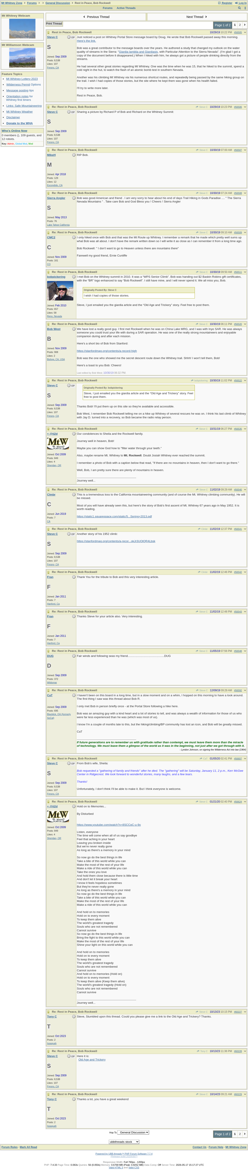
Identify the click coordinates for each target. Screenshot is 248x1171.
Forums (32, 3)
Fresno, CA (53, 67)
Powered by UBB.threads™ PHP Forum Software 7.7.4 (123, 1153)
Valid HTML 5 (116, 1167)
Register (225, 3)
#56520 (238, 324)
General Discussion (58, 3)
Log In (241, 3)
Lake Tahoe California (58, 224)
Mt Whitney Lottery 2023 (22, 78)
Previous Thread (95, 17)
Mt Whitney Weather (19, 111)
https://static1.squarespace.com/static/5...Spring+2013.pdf (114, 516)
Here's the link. (86, 40)
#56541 (238, 529)
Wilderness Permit (18, 84)
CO (49, 264)
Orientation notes (17, 96)
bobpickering (199, 380)
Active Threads (126, 8)
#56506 (238, 107)
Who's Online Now (14, 130)
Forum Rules (10, 1147)
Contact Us (199, 1147)
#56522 (238, 380)
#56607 (238, 758)
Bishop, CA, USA (56, 359)
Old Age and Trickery (92, 1059)
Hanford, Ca (53, 603)
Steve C (202, 107)
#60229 (238, 1094)
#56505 (238, 32)
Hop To (113, 1132)
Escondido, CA (55, 185)
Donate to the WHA (19, 123)
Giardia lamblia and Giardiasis (138, 51)
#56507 (238, 150)
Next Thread (197, 17)
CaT (204, 758)
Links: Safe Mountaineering (24, 105)
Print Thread (54, 23)
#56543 (238, 611)
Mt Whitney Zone (11, 3)
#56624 (238, 801)
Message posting (17, 90)
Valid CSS (133, 1167)
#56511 (238, 272)
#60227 (238, 1011)
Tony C (202, 1051)
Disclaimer (13, 117)
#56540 (238, 489)
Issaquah (51, 1043)
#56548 (238, 651)
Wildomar (52, 682)
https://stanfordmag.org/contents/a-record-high (107, 351)
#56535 (238, 429)
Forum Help (216, 1147)
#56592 (238, 690)
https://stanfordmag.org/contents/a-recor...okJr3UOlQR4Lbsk (116, 541)
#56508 (238, 193)
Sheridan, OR (54, 465)
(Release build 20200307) (124, 1156)
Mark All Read (28, 1147)
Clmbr (203, 529)
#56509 (238, 232)
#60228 (238, 1051)
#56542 (238, 572)
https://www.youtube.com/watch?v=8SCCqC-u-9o (109, 824)
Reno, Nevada (54, 316)
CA (48, 521)
